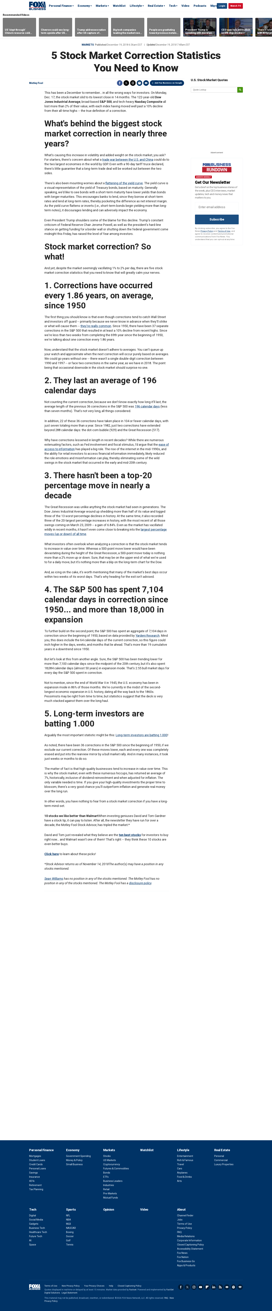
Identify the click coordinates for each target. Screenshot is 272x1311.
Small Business (74, 1164)
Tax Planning (36, 1189)
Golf (68, 1240)
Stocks (107, 1156)
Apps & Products (186, 1265)
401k (32, 1181)
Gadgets (33, 1223)
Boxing (70, 1232)
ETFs (106, 1176)
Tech (172, 5)
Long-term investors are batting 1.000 (141, 735)
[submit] (240, 90)
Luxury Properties (223, 1164)
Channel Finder (185, 1215)
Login (222, 6)
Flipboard (207, 1287)
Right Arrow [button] (266, 27)
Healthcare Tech (38, 1232)
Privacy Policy (207, 231)
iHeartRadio (240, 1287)
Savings (33, 1172)
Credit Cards (36, 1164)
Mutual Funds (110, 1197)
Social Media (36, 1219)
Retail (106, 1189)
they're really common (95, 326)
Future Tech (35, 1236)
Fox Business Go (186, 1261)
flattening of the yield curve (124, 183)
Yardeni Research (147, 635)
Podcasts (200, 5)
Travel (180, 1164)
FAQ (179, 1232)
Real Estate (155, 5)
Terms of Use (224, 231)
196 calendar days (147, 406)
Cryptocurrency (111, 1164)
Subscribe (217, 219)
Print (139, 83)
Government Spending (78, 1156)
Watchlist (119, 5)
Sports (71, 1209)
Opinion (108, 1209)
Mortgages (35, 1156)
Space (32, 1244)
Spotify (233, 1287)
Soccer (70, 1236)
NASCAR (71, 1228)
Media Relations (186, 1236)
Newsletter (227, 1287)
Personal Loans (37, 1168)
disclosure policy (140, 883)
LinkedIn (213, 1287)
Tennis (69, 1244)
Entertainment (185, 1156)
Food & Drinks (184, 1176)
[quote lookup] (214, 90)
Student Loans (37, 1160)
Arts (179, 1181)
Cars (179, 1168)
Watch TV (235, 6)
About (181, 1209)
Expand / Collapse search (213, 6)
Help (111, 1286)
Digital (32, 1215)
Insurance (34, 1176)
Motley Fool (36, 83)
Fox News (182, 1253)
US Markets (109, 1160)
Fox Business (37, 5)
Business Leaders (112, 1181)
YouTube (200, 1287)
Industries (108, 1185)
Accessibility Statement (190, 1248)
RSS (220, 1287)
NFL (68, 1215)
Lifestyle (136, 5)
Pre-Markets (110, 1193)
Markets (101, 5)
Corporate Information (189, 1240)
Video (185, 5)
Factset (133, 1289)
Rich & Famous (185, 1160)
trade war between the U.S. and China (127, 159)
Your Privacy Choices (94, 1286)
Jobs (179, 1219)
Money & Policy (74, 1160)
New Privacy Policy (71, 1286)
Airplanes (182, 1172)
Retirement (35, 1185)
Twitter (126, 83)
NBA (68, 1219)
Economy (84, 5)
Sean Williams (53, 878)
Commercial (221, 1160)
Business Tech (37, 1228)
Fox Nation (183, 1257)
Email (146, 83)
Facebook (119, 83)
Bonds (106, 1172)
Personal (219, 1156)
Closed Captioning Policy (190, 1244)
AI (30, 1240)
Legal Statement (69, 1293)
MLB (68, 1223)
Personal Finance (60, 5)
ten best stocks (130, 835)
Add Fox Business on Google (168, 83)
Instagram (194, 1287)
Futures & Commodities (116, 1168)
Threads (133, 83)
